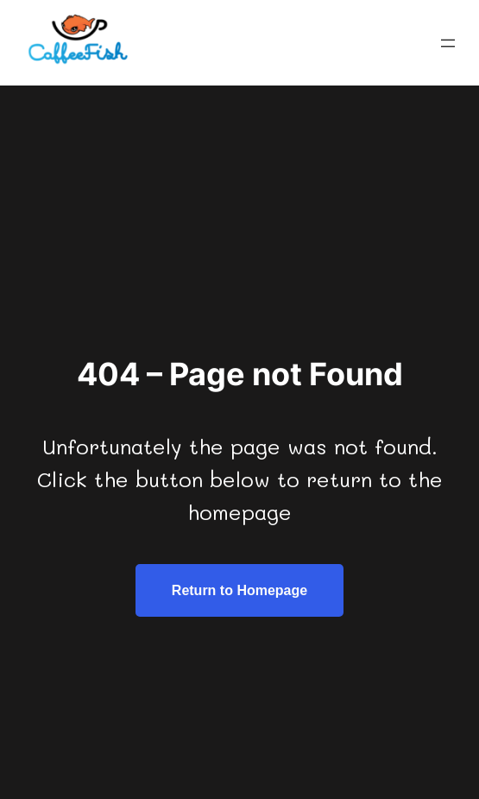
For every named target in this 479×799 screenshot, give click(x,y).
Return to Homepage (239, 590)
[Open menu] (448, 43)
